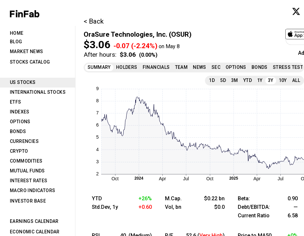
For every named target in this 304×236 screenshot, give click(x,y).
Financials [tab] (156, 67)
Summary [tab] (99, 67)
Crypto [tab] (19, 151)
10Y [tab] (283, 80)
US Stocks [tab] (23, 82)
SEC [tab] (216, 67)
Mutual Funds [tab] (27, 170)
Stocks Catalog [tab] (30, 62)
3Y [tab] (271, 80)
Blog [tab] (16, 41)
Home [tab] (17, 33)
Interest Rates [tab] (29, 180)
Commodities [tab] (26, 161)
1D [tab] (212, 80)
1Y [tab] (260, 80)
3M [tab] (234, 80)
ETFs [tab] (15, 102)
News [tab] (199, 67)
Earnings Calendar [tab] (34, 221)
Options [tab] (20, 121)
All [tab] (296, 80)
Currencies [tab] (24, 141)
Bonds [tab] (18, 131)
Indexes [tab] (20, 111)
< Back (94, 21)
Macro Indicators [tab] (32, 190)
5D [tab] (223, 80)
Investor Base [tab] (28, 201)
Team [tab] (181, 67)
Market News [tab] (26, 51)
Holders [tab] (126, 67)
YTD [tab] (247, 80)
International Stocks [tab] (38, 92)
